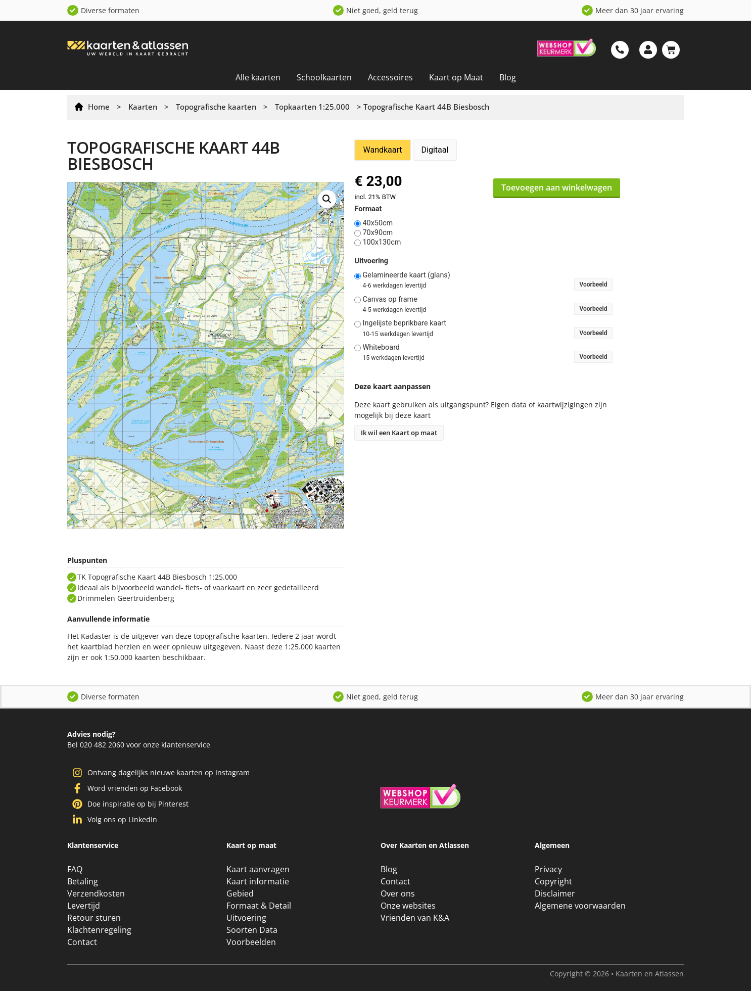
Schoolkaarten (324, 77)
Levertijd (83, 905)
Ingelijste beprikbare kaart (404, 323)
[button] (327, 199)
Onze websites (408, 905)
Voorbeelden (251, 942)
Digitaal (435, 150)
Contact (82, 942)
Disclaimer (555, 893)
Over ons (398, 893)
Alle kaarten (258, 77)
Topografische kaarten (216, 107)
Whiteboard (381, 347)
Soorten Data (251, 929)
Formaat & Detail (258, 905)
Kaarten (142, 107)
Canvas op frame (389, 299)
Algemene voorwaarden (580, 905)
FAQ (74, 869)
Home (99, 107)
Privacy (548, 869)
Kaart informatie (257, 881)
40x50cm (377, 223)
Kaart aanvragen (258, 869)
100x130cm (381, 242)
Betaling (82, 881)
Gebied (240, 893)
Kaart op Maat (456, 77)
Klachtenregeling (99, 929)
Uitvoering (371, 261)
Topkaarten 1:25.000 (312, 107)
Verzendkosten (96, 893)
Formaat (368, 209)
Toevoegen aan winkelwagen (556, 187)
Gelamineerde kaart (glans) (406, 275)
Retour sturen (94, 917)
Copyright (553, 881)
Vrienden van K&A (415, 917)
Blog (507, 77)
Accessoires (390, 77)
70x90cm (377, 233)
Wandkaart (382, 150)
